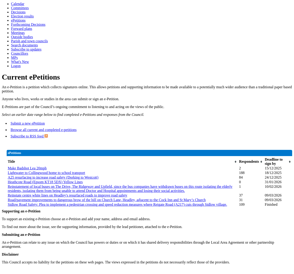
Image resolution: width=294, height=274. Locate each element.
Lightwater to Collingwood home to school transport (46, 173)
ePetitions (18, 20)
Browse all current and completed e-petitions (43, 130)
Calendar (17, 4)
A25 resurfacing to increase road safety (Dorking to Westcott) (53, 177)
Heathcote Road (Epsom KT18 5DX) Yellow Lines (45, 182)
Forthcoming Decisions (28, 24)
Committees (20, 8)
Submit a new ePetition (28, 123)
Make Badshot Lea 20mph (27, 168)
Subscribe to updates (26, 49)
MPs (14, 58)
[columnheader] (122, 161)
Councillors (19, 53)
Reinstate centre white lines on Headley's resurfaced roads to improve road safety (67, 195)
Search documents (24, 45)
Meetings (18, 33)
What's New (20, 62)
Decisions (18, 12)
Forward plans (21, 29)
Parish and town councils (29, 41)
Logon (16, 66)
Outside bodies (22, 37)
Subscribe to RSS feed (29, 136)
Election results (22, 16)
